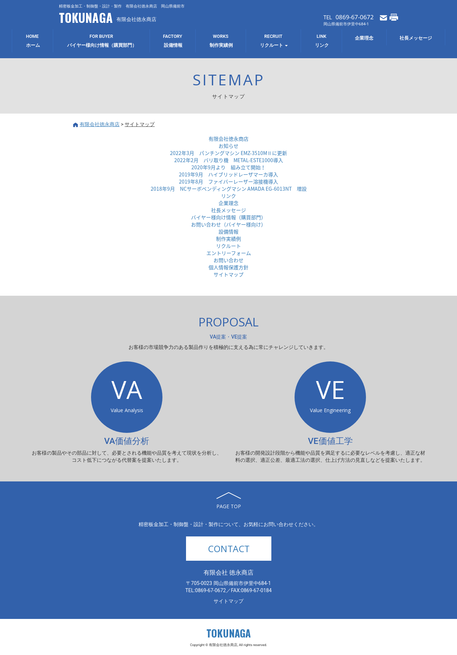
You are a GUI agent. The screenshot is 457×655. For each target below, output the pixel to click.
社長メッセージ (228, 210)
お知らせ (228, 145)
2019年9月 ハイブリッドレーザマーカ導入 (228, 174)
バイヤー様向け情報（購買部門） (228, 217)
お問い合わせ (228, 260)
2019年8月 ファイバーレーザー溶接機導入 (228, 181)
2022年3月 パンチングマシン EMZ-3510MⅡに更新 (228, 152)
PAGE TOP (228, 506)
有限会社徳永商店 (228, 138)
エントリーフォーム (228, 252)
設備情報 (228, 231)
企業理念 (228, 202)
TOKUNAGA (86, 17)
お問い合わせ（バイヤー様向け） (228, 224)
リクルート (228, 245)
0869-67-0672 (355, 17)
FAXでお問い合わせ (394, 17)
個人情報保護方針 (228, 267)
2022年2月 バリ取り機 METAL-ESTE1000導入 (228, 160)
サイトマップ (228, 274)
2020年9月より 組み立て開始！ (228, 167)
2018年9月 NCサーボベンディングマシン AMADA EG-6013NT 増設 (229, 188)
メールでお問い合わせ (383, 17)
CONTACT (229, 548)
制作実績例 (228, 238)
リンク (228, 195)
